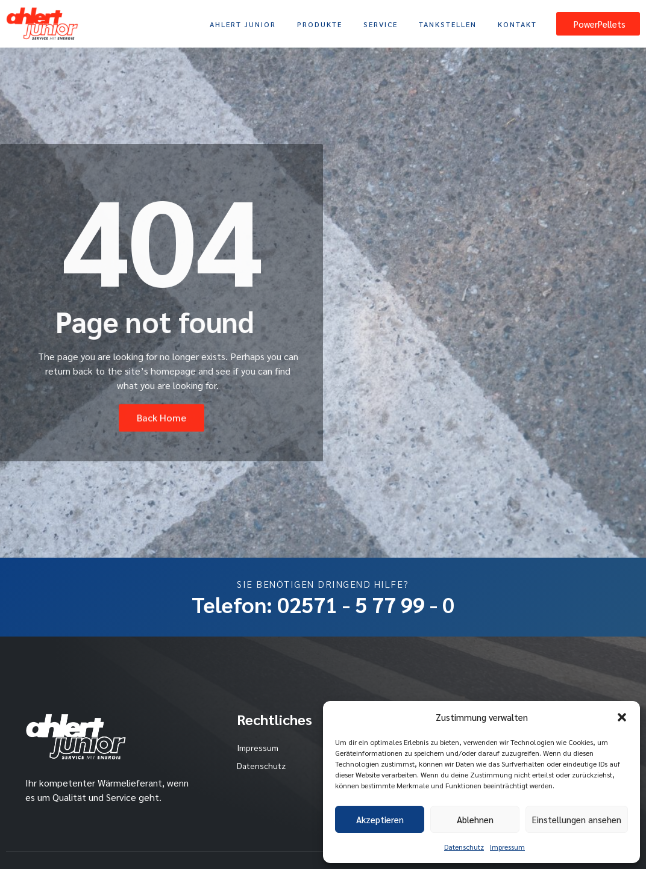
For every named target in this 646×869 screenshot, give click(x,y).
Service (380, 24)
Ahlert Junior (243, 24)
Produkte (319, 24)
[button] (622, 717)
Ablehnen (475, 819)
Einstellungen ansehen (576, 819)
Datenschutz (464, 847)
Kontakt (517, 24)
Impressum (507, 847)
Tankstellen (448, 24)
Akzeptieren (380, 819)
